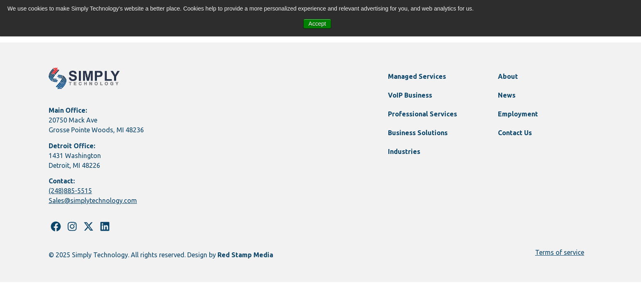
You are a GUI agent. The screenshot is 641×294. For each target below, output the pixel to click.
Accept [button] (317, 23)
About (508, 76)
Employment (518, 114)
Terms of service (559, 252)
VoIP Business (410, 95)
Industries (404, 151)
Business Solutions (418, 132)
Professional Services (422, 114)
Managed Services (417, 76)
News (506, 95)
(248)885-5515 (70, 190)
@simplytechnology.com (100, 200)
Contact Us (515, 132)
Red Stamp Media (245, 254)
